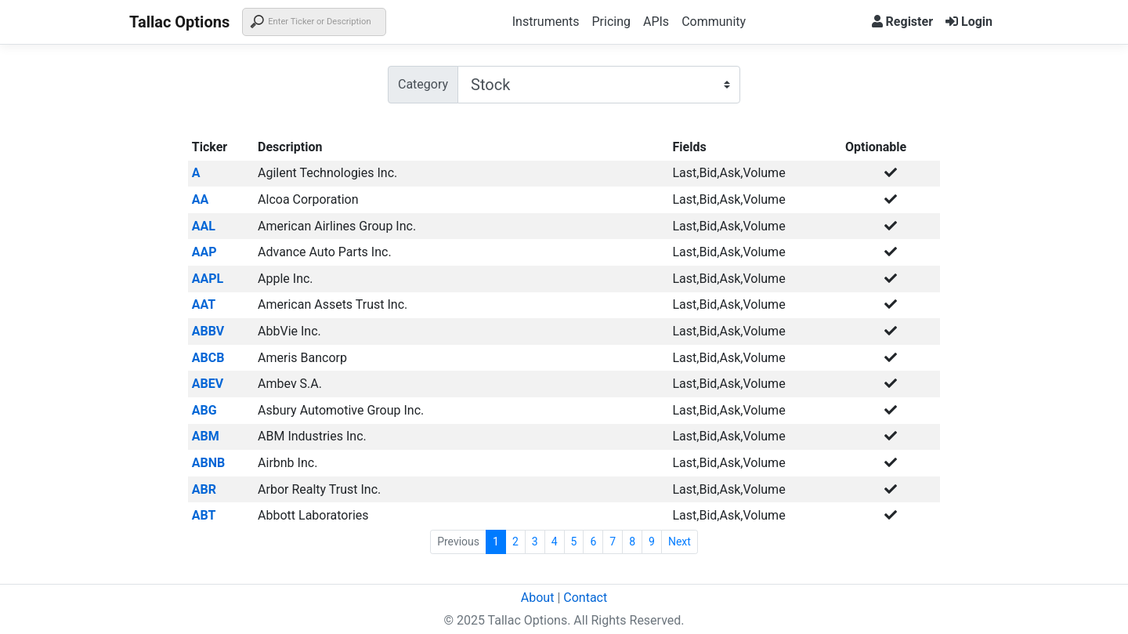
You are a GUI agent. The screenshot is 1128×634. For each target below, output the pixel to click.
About (538, 597)
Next (679, 541)
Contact (585, 597)
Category (423, 84)
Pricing (611, 21)
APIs (656, 21)
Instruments (546, 21)
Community (714, 21)
